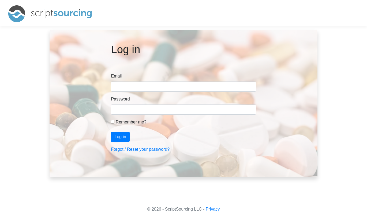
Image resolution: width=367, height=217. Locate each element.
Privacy (213, 209)
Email (116, 76)
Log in (120, 136)
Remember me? (128, 122)
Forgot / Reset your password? (140, 149)
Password (120, 99)
